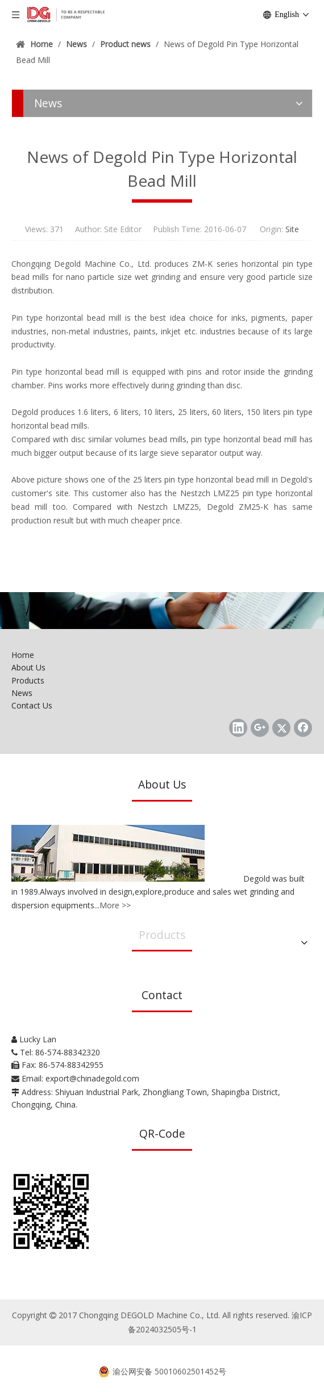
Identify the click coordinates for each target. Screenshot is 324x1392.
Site (292, 229)
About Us (28, 667)
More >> (115, 905)
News (21, 692)
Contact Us (31, 705)
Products (27, 680)
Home (22, 654)
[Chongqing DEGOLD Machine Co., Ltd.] (162, 610)
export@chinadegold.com (92, 1078)
